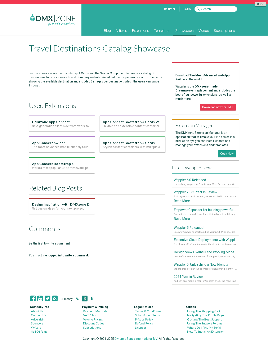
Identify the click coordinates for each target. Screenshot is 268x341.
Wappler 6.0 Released (190, 180)
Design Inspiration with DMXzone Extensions (68, 205)
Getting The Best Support (204, 319)
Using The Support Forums (204, 323)
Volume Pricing (93, 319)
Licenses (141, 327)
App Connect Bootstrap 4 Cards (129, 143)
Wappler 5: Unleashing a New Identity (201, 264)
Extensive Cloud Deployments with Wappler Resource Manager (205, 240)
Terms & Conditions (148, 311)
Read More (182, 201)
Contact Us (38, 315)
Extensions (140, 30)
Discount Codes (93, 323)
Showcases (184, 30)
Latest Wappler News (192, 167)
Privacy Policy (144, 319)
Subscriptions (224, 30)
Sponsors (37, 323)
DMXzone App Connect (51, 122)
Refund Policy (144, 323)
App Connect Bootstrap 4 (53, 164)
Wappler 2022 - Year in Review (195, 192)
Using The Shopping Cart (203, 311)
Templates (162, 30)
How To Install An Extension (205, 331)
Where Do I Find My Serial (204, 327)
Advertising (38, 319)
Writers (36, 327)
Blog (107, 30)
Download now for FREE (218, 107)
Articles (121, 30)
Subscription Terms (148, 315)
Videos (203, 30)
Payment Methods (95, 311)
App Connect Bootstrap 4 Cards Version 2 (137, 122)
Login (187, 8)
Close (260, 4)
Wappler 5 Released (189, 228)
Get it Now (227, 153)
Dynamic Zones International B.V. (136, 338)
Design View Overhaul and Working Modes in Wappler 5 (205, 252)
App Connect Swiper (48, 143)
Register (169, 8)
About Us (37, 311)
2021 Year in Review (189, 277)
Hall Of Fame (39, 331)
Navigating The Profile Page (205, 315)
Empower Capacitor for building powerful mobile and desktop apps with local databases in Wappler (205, 210)
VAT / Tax (89, 315)
